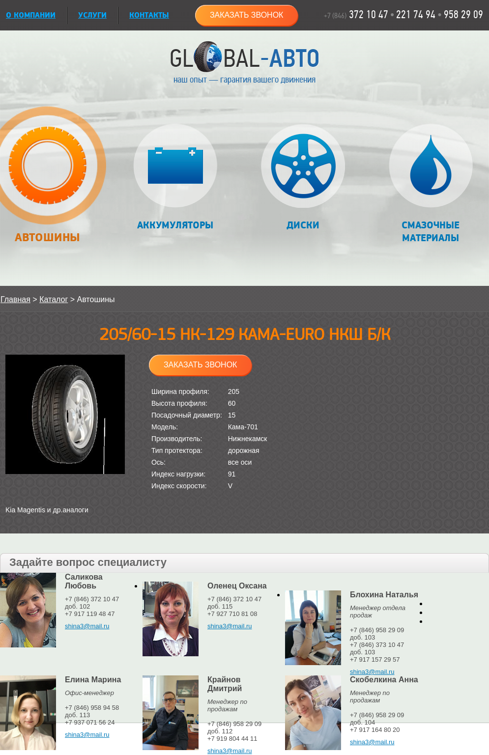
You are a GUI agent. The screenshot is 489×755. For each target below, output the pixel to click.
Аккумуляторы (175, 177)
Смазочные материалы (431, 184)
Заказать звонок (247, 15)
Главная (15, 299)
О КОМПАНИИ (31, 15)
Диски (303, 177)
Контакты (149, 15)
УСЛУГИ (92, 15)
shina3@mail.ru (87, 626)
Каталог (53, 299)
